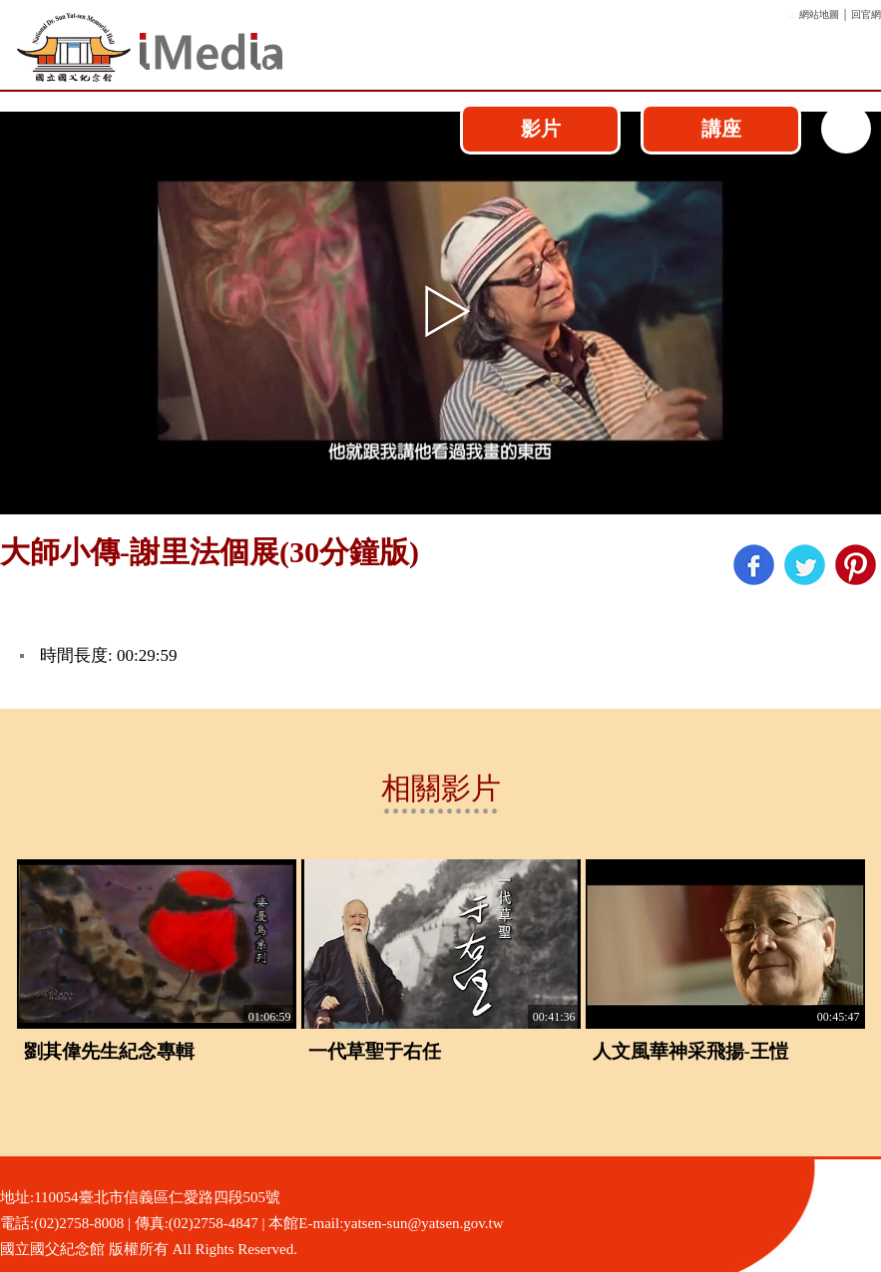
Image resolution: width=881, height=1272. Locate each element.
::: (792, 14)
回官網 (866, 14)
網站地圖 (819, 14)
